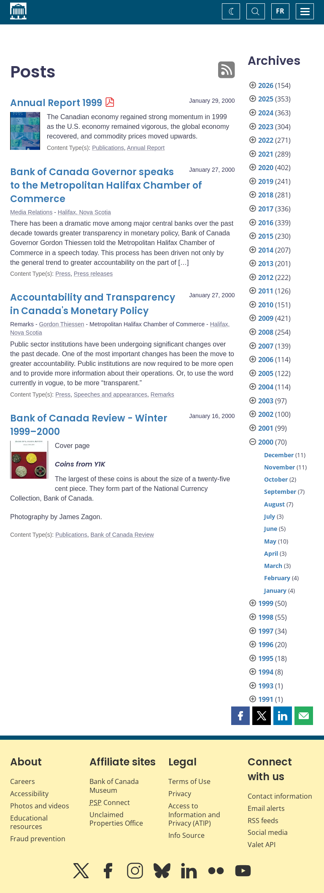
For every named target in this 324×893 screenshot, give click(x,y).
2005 (265, 373)
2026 (265, 85)
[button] (240, 715)
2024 (265, 112)
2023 (265, 126)
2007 (265, 346)
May (270, 541)
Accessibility (29, 793)
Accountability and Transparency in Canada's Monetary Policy (92, 304)
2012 (265, 277)
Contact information (280, 796)
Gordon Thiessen (61, 324)
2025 (265, 99)
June (270, 529)
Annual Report (146, 147)
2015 (265, 236)
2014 (265, 250)
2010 (265, 304)
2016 (265, 222)
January (275, 590)
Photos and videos (39, 805)
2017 (265, 208)
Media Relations (31, 212)
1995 (265, 658)
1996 (265, 644)
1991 (265, 699)
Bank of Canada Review (122, 534)
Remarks (162, 394)
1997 (265, 631)
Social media (268, 832)
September (280, 492)
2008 (265, 332)
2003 (265, 400)
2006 (265, 359)
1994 (265, 672)
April (271, 553)
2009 (265, 318)
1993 (265, 685)
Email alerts (266, 808)
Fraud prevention (37, 838)
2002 (265, 414)
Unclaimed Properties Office (116, 819)
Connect (109, 802)
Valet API (261, 844)
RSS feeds (263, 820)
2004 (265, 387)
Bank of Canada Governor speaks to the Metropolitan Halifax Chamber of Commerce (106, 185)
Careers (22, 781)
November (279, 467)
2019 (265, 181)
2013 (265, 263)
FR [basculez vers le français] (280, 11)
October (276, 479)
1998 (265, 617)
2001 (265, 428)
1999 (265, 603)
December (279, 455)
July (269, 516)
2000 (265, 442)
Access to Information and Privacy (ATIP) (194, 814)
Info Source (186, 835)
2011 (265, 291)
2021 (265, 154)
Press (62, 273)
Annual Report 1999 (56, 102)
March (273, 566)
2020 (265, 167)
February (277, 578)
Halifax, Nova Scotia (84, 212)
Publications (108, 147)
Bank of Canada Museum (114, 786)
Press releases (93, 273)
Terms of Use (189, 781)
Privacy (179, 793)
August (274, 504)
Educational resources (29, 822)
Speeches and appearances (110, 394)
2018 (265, 195)
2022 (265, 140)
